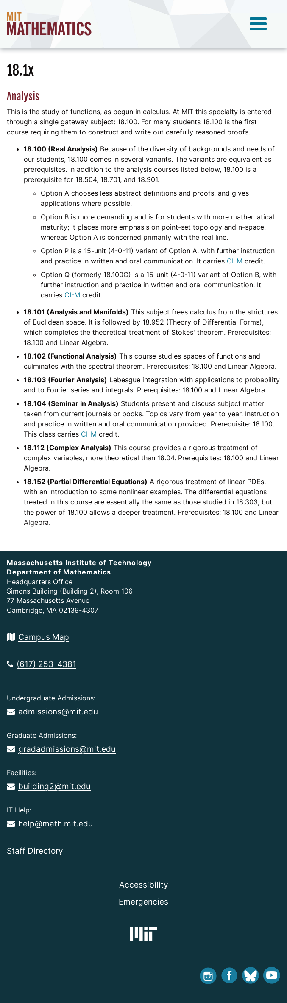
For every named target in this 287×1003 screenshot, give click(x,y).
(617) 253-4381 (41, 664)
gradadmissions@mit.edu (61, 749)
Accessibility (143, 885)
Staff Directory (35, 851)
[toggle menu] (258, 24)
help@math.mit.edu (50, 823)
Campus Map (38, 637)
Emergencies (143, 902)
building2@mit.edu (49, 786)
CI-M (234, 261)
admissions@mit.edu (52, 711)
